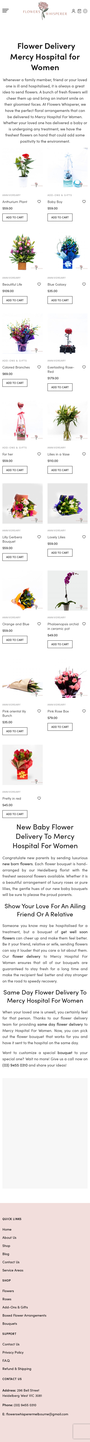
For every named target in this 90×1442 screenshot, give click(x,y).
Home (7, 1229)
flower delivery (26, 956)
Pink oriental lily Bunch (14, 713)
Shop (6, 1245)
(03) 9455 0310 (15, 1065)
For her (7, 454)
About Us (9, 1237)
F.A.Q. (6, 1360)
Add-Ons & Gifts (15, 1307)
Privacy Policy (13, 1352)
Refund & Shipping (16, 1368)
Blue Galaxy (57, 284)
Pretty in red (11, 798)
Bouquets (9, 1323)
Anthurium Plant (14, 201)
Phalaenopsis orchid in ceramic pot (63, 626)
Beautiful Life (12, 284)
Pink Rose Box (58, 711)
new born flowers (17, 863)
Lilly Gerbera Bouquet (12, 539)
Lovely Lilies (56, 536)
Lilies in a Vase (59, 454)
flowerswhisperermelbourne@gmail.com (37, 1413)
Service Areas (12, 1270)
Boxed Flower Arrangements (24, 1315)
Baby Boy (55, 201)
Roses (6, 1298)
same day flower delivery (60, 1024)
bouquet (65, 1052)
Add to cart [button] (15, 217)
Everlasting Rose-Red (61, 369)
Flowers (8, 1290)
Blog (5, 1253)
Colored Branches (16, 367)
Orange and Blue (15, 623)
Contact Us (10, 1261)
